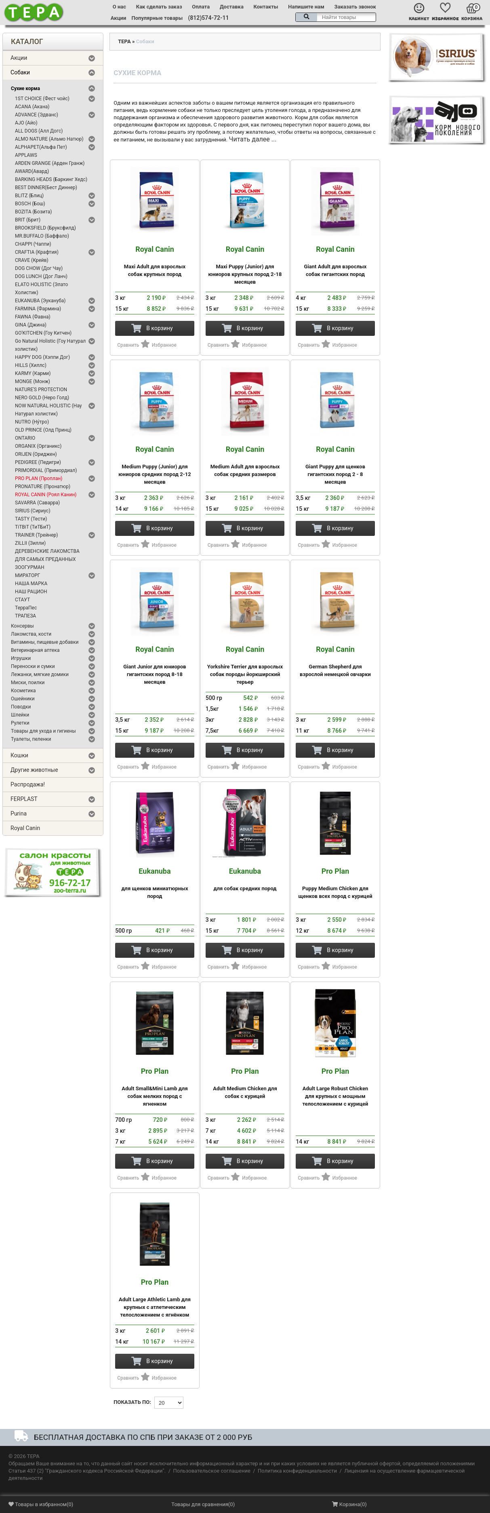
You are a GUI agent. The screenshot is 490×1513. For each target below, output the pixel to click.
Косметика (23, 690)
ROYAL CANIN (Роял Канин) (45, 494)
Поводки (21, 707)
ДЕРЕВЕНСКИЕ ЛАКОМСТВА (47, 551)
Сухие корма (25, 88)
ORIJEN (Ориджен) (36, 454)
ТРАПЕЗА (25, 616)
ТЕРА (124, 41)
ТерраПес (26, 608)
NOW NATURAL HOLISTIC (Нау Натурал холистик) (48, 410)
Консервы (22, 626)
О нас (119, 7)
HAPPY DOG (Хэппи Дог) (42, 357)
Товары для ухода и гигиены (43, 731)
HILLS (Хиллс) (30, 365)
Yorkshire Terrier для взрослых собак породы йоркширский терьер (245, 665)
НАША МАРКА (31, 583)
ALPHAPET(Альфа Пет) (41, 147)
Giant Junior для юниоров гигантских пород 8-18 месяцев (155, 665)
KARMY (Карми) (32, 373)
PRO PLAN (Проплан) (38, 478)
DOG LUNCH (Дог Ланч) (41, 276)
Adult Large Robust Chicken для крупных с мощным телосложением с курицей (335, 1087)
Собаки (20, 72)
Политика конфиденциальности (297, 1471)
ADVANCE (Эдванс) (36, 115)
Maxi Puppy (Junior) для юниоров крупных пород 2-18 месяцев (245, 265)
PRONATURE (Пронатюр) (42, 486)
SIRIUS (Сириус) (32, 511)
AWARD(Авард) (32, 171)
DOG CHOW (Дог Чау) (39, 268)
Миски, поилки (27, 682)
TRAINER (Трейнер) (36, 535)
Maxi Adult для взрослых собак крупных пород (155, 261)
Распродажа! (28, 784)
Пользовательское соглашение (211, 1471)
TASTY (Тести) (31, 519)
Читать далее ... (253, 139)
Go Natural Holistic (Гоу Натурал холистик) (50, 345)
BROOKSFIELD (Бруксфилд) (45, 228)
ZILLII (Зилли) (30, 543)
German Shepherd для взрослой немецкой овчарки (335, 661)
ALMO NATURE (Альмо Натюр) (49, 139)
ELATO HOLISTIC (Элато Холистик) (41, 288)
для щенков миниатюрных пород (155, 883)
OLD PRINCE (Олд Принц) (43, 430)
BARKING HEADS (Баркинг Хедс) (51, 179)
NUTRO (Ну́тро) (32, 422)
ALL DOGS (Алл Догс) (39, 131)
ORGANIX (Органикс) (38, 446)
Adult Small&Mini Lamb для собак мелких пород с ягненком (155, 1087)
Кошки (19, 755)
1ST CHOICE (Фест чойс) (42, 98)
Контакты (266, 7)
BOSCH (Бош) (30, 204)
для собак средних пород (245, 879)
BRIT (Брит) (27, 220)
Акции (118, 18)
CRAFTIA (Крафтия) (37, 252)
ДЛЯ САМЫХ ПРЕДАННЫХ (45, 559)
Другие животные (34, 770)
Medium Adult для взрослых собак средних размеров (245, 461)
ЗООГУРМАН (29, 567)
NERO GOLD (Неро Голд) (42, 397)
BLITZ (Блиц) (29, 195)
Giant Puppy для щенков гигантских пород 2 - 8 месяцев (335, 465)
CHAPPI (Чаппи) (33, 244)
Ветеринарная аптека (35, 650)
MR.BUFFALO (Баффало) (42, 236)
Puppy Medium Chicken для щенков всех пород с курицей (335, 883)
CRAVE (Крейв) (31, 260)
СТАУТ (22, 600)
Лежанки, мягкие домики (40, 674)
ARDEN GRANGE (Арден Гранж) (49, 163)
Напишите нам (306, 7)
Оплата (201, 7)
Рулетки (20, 723)
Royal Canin (25, 828)
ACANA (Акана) (32, 107)
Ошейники (23, 699)
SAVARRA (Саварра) (37, 503)
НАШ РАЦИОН (31, 591)
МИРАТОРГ (27, 575)
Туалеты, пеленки (31, 739)
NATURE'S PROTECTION (41, 389)
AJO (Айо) (26, 123)
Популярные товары (157, 18)
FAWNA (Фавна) (32, 317)
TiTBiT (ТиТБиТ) (32, 527)
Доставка (232, 7)
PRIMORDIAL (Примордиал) (46, 470)
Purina (19, 813)
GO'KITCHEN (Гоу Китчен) (43, 333)
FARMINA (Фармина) (38, 309)
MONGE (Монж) (32, 381)
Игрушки (21, 658)
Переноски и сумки (33, 666)
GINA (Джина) (30, 325)
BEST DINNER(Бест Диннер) (46, 187)
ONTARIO (25, 438)
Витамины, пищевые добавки (44, 642)
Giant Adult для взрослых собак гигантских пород (335, 261)
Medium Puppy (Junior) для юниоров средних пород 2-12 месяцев (155, 465)
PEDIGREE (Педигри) (38, 462)
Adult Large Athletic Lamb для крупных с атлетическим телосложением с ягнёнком (155, 1298)
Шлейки (20, 715)
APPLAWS (26, 155)
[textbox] (336, 17)
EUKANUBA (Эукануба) (40, 300)
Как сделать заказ (159, 7)
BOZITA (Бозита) (33, 212)
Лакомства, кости (31, 634)
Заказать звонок (355, 7)
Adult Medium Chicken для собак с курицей (245, 1083)
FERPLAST (24, 799)
